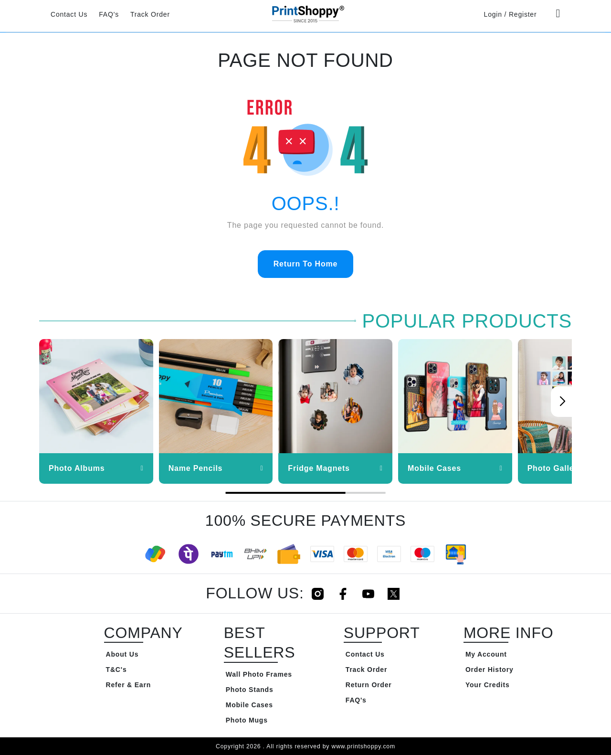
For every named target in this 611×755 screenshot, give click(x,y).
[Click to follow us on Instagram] (318, 593)
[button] (562, 401)
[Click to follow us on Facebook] (343, 593)
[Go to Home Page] (305, 14)
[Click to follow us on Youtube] (368, 593)
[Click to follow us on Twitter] (393, 593)
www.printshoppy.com (363, 746)
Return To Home (305, 264)
